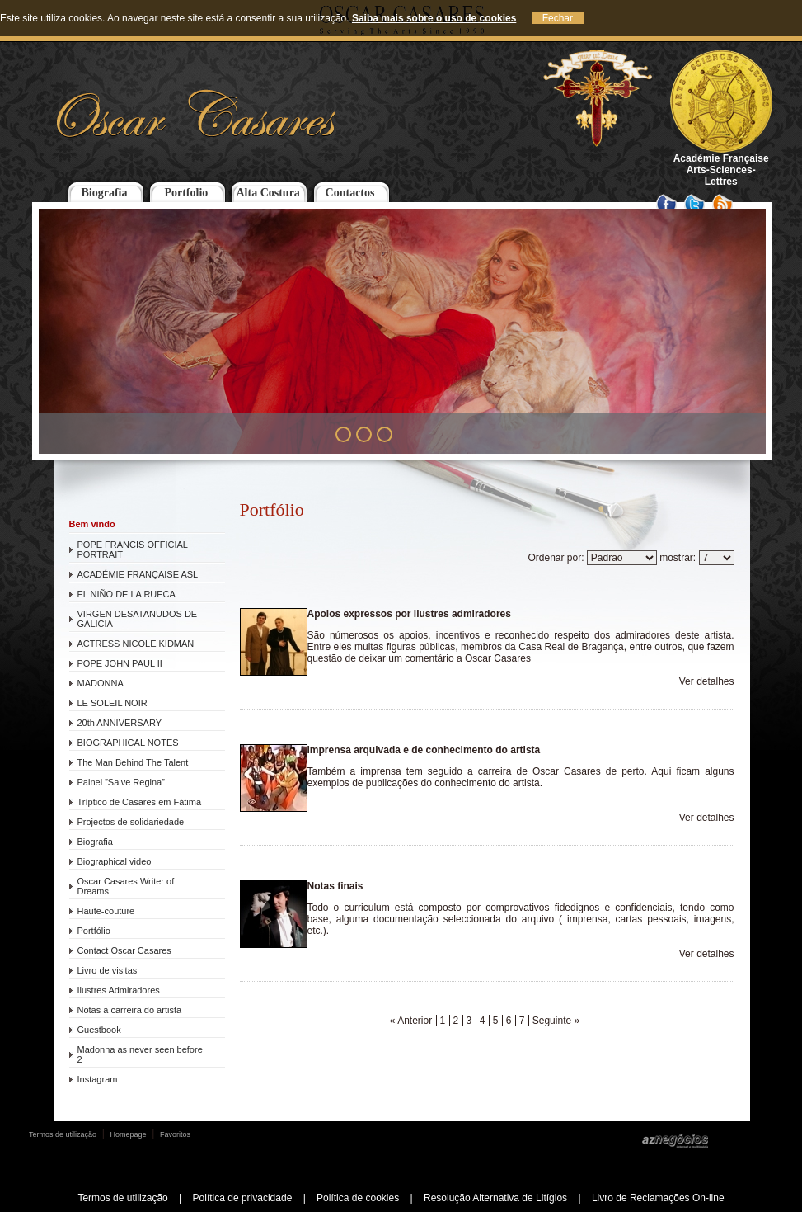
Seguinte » (555, 1020)
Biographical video (114, 861)
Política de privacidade (243, 1198)
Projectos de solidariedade (131, 822)
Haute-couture (106, 911)
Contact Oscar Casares (124, 950)
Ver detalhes (706, 681)
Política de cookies (358, 1198)
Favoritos (175, 1134)
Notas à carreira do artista (129, 1010)
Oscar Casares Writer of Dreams (126, 886)
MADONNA (100, 683)
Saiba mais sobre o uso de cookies (434, 18)
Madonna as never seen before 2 (140, 1054)
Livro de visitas (107, 970)
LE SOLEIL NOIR (112, 703)
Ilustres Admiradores (118, 990)
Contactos (350, 192)
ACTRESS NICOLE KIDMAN (136, 643)
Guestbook (99, 1030)
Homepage (128, 1134)
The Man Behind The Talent (133, 762)
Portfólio (93, 931)
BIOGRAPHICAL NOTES (128, 742)
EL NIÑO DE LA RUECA (126, 594)
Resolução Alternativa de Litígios (495, 1198)
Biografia (105, 192)
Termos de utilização (62, 1134)
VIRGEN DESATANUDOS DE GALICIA (137, 619)
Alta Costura (267, 192)
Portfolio (186, 192)
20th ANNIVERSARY (119, 723)
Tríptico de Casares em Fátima (139, 802)
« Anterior (411, 1020)
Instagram (97, 1079)
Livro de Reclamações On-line (658, 1198)
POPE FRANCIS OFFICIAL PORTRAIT (132, 549)
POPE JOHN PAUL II (119, 663)
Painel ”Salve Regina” (121, 782)
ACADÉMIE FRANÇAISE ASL (138, 574)
